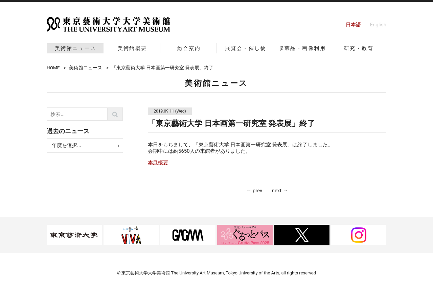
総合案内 (189, 48)
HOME (53, 67)
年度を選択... (66, 145)
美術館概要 (132, 48)
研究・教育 (358, 48)
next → (280, 191)
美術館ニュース (75, 48)
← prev (254, 191)
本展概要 (158, 163)
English (378, 25)
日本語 (353, 25)
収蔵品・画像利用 (302, 48)
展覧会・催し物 (245, 48)
